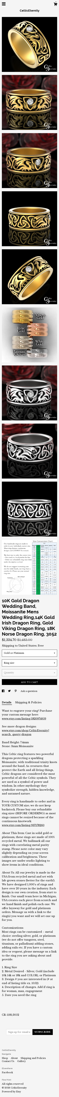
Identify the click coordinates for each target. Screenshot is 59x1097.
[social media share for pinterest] (16, 691)
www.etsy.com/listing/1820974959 (24, 718)
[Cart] (55, 4)
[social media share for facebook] (3, 691)
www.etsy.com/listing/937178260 (23, 825)
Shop (5, 1058)
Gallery (21, 1061)
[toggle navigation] (4, 3)
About (14, 1058)
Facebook (7, 1072)
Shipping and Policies (33, 1058)
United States (27, 645)
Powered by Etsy (11, 1091)
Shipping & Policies (28, 702)
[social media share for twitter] (9, 691)
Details (7, 702)
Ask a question (29, 691)
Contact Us (8, 1061)
